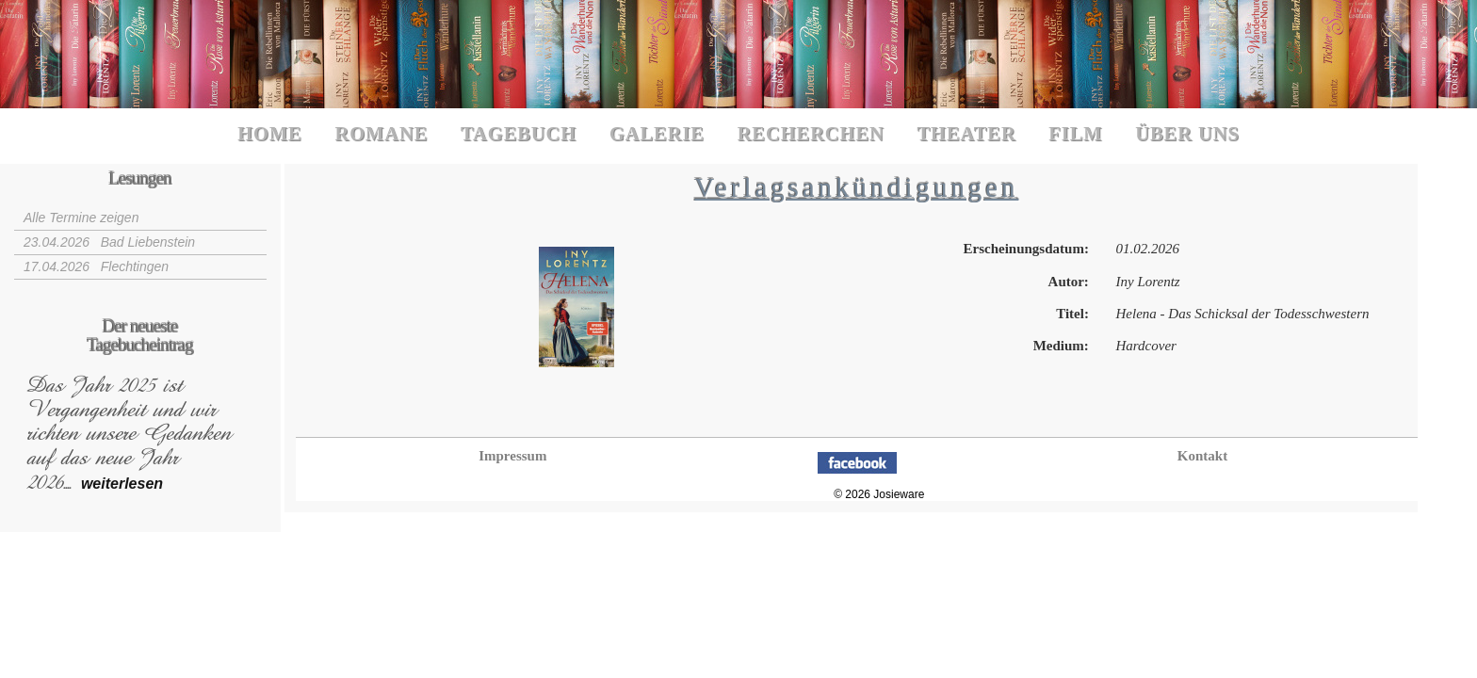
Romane (381, 133)
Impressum (512, 455)
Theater (966, 133)
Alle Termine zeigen (81, 217)
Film (1075, 133)
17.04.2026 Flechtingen (96, 266)
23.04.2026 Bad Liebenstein (109, 242)
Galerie (657, 133)
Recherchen (811, 133)
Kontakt (1202, 455)
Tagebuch (518, 133)
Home (269, 133)
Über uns (1187, 133)
